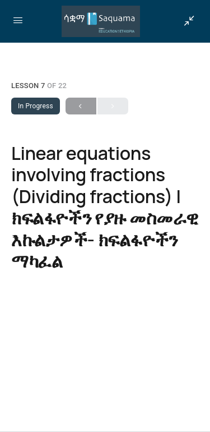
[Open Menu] (18, 20)
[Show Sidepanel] (186, 21)
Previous (81, 106)
